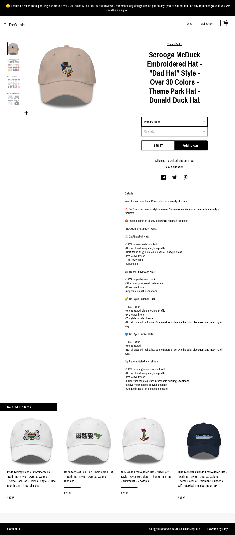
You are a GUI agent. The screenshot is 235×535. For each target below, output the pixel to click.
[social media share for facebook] (163, 178)
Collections (207, 24)
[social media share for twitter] (174, 178)
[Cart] (225, 24)
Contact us (14, 529)
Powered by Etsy (217, 529)
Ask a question (174, 167)
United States (178, 160)
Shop (189, 24)
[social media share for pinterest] (185, 178)
